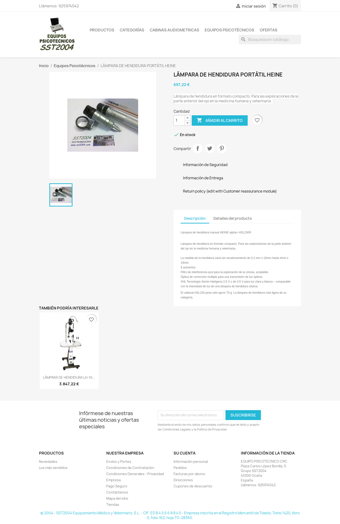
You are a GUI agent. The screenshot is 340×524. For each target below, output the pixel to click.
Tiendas (112, 504)
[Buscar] (270, 39)
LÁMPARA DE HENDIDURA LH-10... (69, 377)
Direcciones (183, 480)
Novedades (48, 461)
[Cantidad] (179, 120)
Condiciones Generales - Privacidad (135, 474)
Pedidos (180, 467)
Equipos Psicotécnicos (229, 30)
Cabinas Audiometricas (174, 30)
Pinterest (221, 148)
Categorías (132, 30)
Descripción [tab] (195, 218)
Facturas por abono (189, 474)
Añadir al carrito (220, 120)
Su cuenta (185, 453)
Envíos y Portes (118, 461)
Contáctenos (117, 492)
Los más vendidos (53, 467)
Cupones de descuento (193, 486)
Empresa (113, 480)
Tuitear (209, 148)
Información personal (191, 461)
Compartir (197, 148)
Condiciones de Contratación (130, 467)
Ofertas (268, 30)
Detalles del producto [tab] (232, 218)
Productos (102, 30)
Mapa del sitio (117, 498)
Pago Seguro (116, 486)
